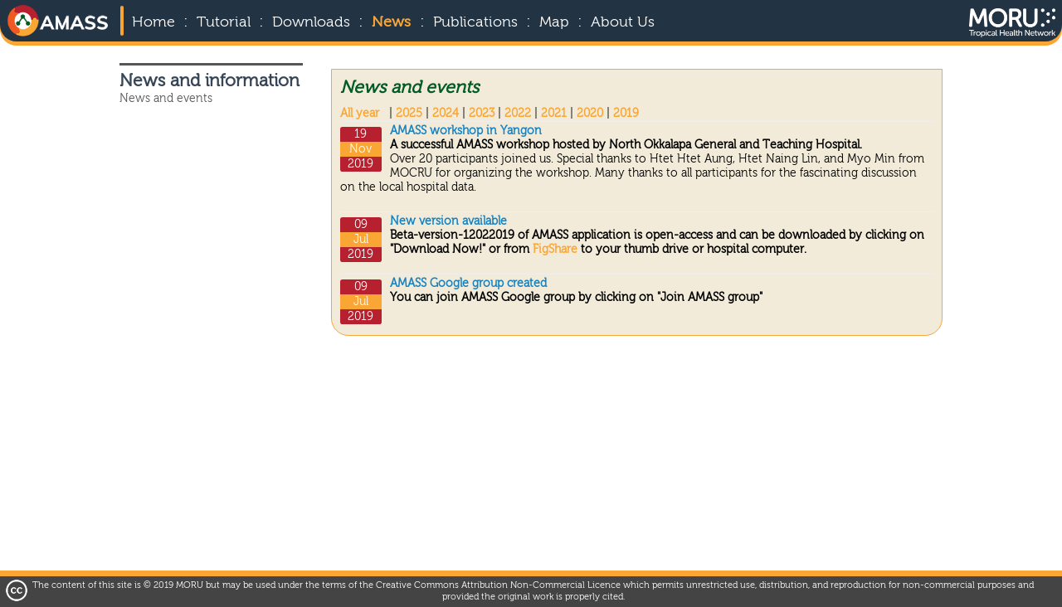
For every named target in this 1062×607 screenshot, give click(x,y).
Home (153, 22)
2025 (409, 113)
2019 (626, 113)
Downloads (311, 22)
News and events (165, 98)
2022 (517, 113)
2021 (554, 113)
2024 (445, 113)
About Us (623, 22)
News (391, 22)
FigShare (557, 249)
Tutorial (224, 22)
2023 (481, 113)
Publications (475, 22)
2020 (590, 113)
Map (554, 22)
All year (359, 113)
